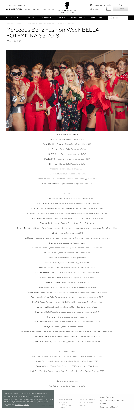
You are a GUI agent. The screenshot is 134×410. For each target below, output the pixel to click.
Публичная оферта (66, 399)
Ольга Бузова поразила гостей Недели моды (78, 272)
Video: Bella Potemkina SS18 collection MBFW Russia (74, 366)
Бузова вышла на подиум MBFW (71, 258)
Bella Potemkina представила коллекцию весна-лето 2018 (72, 312)
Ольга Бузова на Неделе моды (71, 243)
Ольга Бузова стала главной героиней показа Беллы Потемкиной (72, 248)
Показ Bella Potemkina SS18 (70, 233)
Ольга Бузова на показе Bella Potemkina (58, 302)
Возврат (82, 405)
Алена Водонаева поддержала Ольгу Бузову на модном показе (73, 218)
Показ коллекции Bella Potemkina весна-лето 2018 (73, 287)
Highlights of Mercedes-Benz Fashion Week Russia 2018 (73, 361)
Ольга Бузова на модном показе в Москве (75, 268)
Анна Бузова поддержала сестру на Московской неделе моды (74, 208)
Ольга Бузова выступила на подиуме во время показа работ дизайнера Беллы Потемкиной (70, 332)
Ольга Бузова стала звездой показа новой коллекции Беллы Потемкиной (74, 292)
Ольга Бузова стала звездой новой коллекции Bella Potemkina (73, 342)
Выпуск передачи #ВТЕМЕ (73, 174)
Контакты (96, 18)
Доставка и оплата (87, 399)
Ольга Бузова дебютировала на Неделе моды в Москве (73, 203)
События (46, 18)
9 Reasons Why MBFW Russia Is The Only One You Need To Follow (72, 356)
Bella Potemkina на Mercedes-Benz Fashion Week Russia (74, 337)
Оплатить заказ (86, 402)
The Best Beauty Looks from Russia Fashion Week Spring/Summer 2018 (72, 371)
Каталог (12, 18)
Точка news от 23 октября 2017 (70, 169)
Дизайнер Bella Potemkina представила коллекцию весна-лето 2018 (71, 297)
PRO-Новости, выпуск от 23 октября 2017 (70, 159)
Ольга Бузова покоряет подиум (72, 317)
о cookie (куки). (22, 405)
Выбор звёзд (78, 18)
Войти (94, 9)
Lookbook (29, 18)
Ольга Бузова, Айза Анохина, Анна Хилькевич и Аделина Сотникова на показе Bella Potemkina (72, 228)
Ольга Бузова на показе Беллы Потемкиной (71, 253)
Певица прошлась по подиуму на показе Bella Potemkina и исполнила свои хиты (72, 238)
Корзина (120, 8)
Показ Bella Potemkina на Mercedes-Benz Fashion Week (72, 307)
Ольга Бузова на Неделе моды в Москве (70, 263)
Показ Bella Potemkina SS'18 (72, 139)
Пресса (61, 18)
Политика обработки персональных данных (64, 404)
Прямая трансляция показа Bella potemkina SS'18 (69, 184)
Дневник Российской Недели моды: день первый (74, 179)
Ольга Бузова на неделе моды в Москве (72, 327)
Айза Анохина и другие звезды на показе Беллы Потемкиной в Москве (74, 213)
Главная (9, 24)
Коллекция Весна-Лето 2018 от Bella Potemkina (71, 198)
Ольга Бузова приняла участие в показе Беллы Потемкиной (72, 322)
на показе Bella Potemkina (89, 302)
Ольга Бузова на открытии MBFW (70, 154)
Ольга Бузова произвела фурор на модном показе (70, 277)
